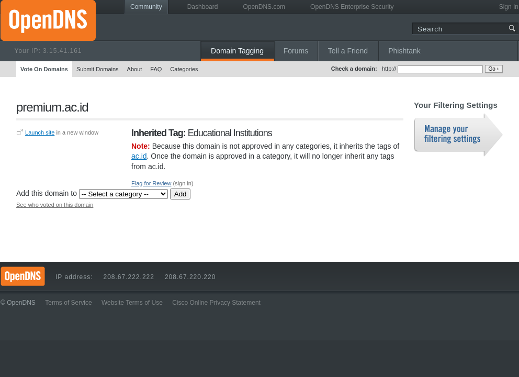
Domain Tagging (237, 51)
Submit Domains (97, 69)
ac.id (139, 156)
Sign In (508, 6)
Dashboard (202, 6)
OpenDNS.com (264, 6)
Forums (296, 51)
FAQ (156, 69)
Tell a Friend (348, 51)
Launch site (39, 132)
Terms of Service (68, 302)
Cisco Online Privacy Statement (216, 302)
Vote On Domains (44, 69)
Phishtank (404, 51)
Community (146, 6)
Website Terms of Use (132, 302)
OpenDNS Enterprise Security (351, 6)
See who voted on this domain (54, 205)
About (134, 69)
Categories (184, 69)
